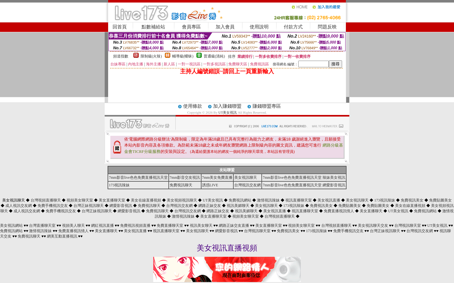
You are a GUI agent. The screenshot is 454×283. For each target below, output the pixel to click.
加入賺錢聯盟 (227, 106)
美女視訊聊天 (245, 177)
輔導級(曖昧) (183, 56)
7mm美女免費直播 (217, 177)
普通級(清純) (214, 56)
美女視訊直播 (328, 200)
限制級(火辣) (151, 56)
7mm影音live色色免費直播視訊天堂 (138, 177)
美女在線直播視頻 (146, 200)
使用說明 (259, 26)
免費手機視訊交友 (53, 205)
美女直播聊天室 (112, 200)
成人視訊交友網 (18, 205)
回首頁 (120, 26)
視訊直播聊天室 (298, 200)
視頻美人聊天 (73, 225)
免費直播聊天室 (170, 225)
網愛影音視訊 (120, 205)
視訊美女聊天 (201, 225)
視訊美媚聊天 (238, 205)
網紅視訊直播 (102, 225)
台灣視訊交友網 (247, 185)
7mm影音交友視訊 (185, 177)
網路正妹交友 (209, 205)
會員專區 (191, 26)
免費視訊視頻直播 (135, 225)
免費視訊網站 (240, 200)
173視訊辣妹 (119, 185)
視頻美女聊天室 (80, 200)
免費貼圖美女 (440, 200)
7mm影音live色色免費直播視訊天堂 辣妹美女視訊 (304, 177)
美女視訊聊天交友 (373, 225)
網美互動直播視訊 (62, 236)
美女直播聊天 (371, 211)
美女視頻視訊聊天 (182, 200)
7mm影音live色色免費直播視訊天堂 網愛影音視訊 (304, 185)
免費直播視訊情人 (339, 211)
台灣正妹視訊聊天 (88, 205)
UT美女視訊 (227, 112)
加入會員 (225, 26)
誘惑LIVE (210, 185)
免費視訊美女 (412, 200)
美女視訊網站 (11, 225)
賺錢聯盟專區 (267, 106)
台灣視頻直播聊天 (46, 200)
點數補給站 (153, 26)
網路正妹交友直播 (234, 225)
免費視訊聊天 (181, 185)
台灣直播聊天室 (42, 225)
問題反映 (327, 26)
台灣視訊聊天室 (407, 225)
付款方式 (293, 26)
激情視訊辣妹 (268, 200)
